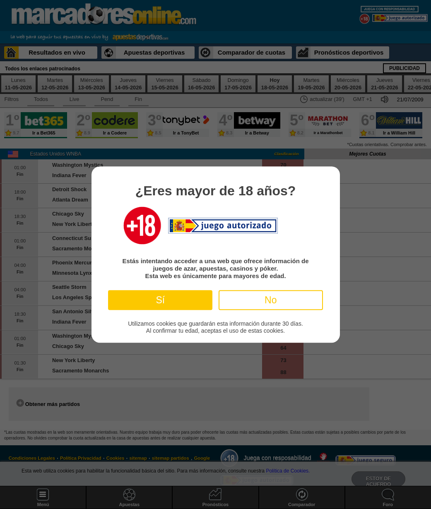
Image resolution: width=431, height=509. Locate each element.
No (271, 300)
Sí (160, 300)
